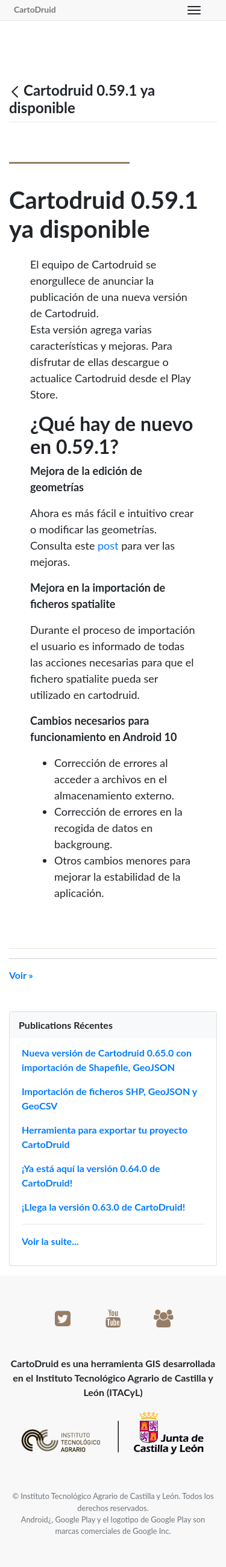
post (108, 545)
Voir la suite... (50, 1241)
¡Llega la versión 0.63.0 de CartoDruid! (103, 1206)
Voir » (21, 975)
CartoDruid (35, 9)
